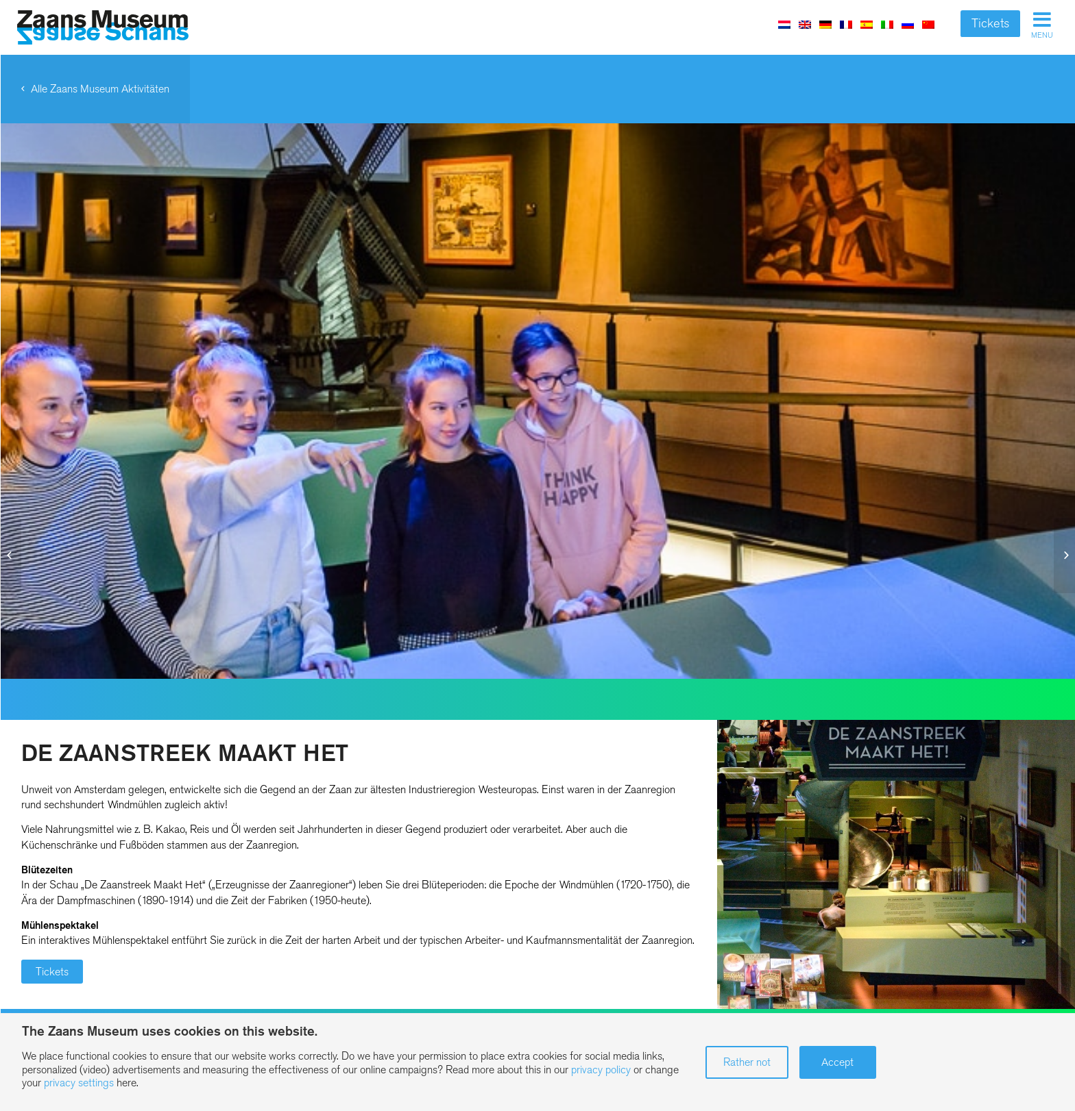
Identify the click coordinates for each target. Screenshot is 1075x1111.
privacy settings (79, 1082)
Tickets (990, 23)
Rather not (747, 1062)
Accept (837, 1062)
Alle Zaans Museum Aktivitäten (100, 89)
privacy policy (601, 1069)
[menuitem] (784, 24)
